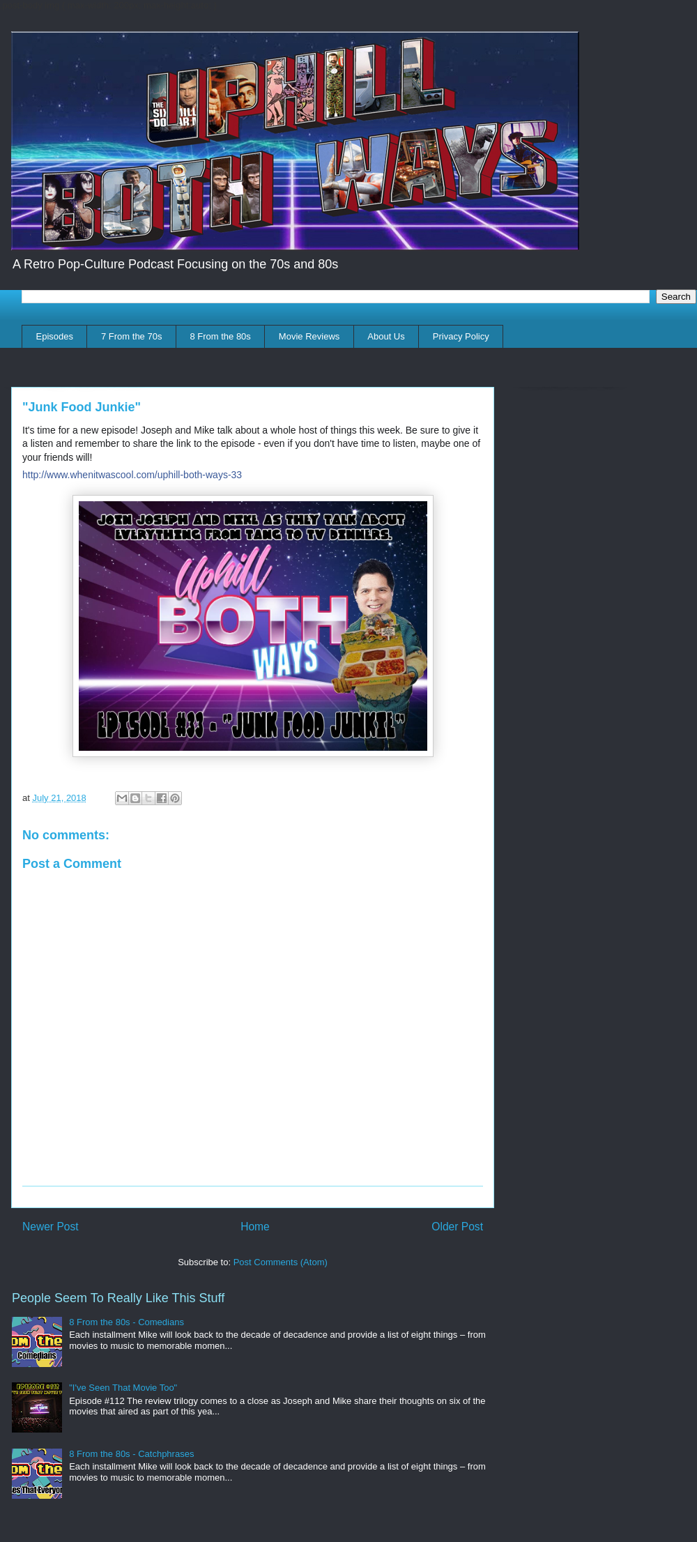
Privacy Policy (461, 336)
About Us (385, 336)
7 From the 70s (131, 336)
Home (255, 1226)
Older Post (457, 1226)
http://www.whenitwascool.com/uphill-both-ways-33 (132, 474)
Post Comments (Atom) (280, 1262)
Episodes (54, 336)
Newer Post (50, 1226)
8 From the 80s (220, 336)
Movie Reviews (309, 336)
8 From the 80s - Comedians (126, 1322)
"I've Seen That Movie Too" (123, 1387)
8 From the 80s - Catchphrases (131, 1454)
